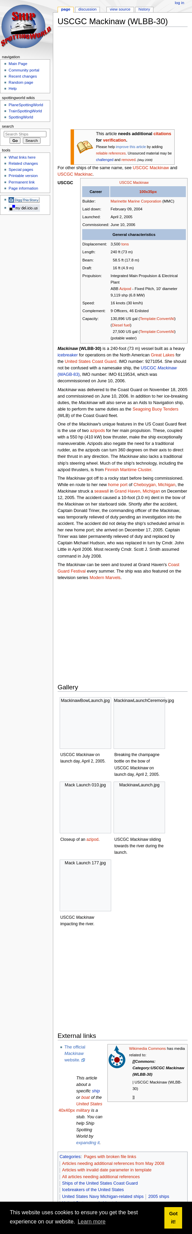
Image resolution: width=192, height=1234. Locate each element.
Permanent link (21, 182)
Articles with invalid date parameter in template (106, 1170)
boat (85, 1097)
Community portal (24, 70)
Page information (23, 188)
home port (118, 484)
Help (13, 88)
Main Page (18, 64)
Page (65, 9)
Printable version (23, 176)
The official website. (74, 1053)
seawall (101, 491)
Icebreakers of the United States (93, 1189)
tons (125, 244)
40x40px (67, 1110)
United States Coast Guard (91, 361)
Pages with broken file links (110, 1156)
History (144, 9)
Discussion (87, 9)
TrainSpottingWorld (25, 111)
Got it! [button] (173, 1217)
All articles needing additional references (101, 1176)
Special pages (21, 169)
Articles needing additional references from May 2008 (113, 1163)
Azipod (125, 289)
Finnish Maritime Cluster (128, 469)
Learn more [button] (92, 1221)
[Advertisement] (121, 79)
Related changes (23, 163)
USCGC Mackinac (75, 174)
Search (8, 126)
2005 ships (158, 1196)
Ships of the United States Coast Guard (100, 1183)
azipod (93, 839)
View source (120, 9)
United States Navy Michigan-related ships (103, 1196)
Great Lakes (162, 355)
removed (128, 160)
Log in (179, 3)
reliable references (110, 153)
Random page (21, 82)
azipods (97, 430)
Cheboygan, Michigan (155, 484)
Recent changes (23, 76)
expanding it (88, 1142)
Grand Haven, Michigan (137, 491)
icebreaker (68, 355)
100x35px (148, 192)
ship (96, 1091)
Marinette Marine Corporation (135, 201)
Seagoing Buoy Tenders (156, 409)
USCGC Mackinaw (151, 167)
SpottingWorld (21, 117)
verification (114, 140)
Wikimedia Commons (147, 1048)
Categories (70, 1156)
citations (162, 133)
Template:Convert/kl (157, 319)
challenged (104, 160)
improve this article (131, 147)
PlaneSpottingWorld (26, 105)
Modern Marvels (104, 577)
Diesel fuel (121, 325)
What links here (22, 157)
